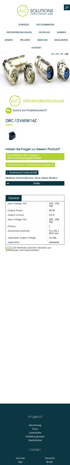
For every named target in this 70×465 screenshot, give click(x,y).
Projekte (25, 40)
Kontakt (36, 47)
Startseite (23, 24)
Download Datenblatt (23, 172)
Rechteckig (35, 425)
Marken (61, 32)
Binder (49, 462)
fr (62, 54)
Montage (44, 32)
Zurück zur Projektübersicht (30, 110)
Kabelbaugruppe (35, 436)
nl (53, 54)
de (67, 54)
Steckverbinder (45, 24)
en (57, 54)
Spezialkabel (35, 440)
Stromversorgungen (19, 32)
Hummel (20, 458)
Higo (20, 462)
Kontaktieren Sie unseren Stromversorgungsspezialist (24, 157)
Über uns (42, 40)
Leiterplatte (35, 432)
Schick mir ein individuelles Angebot (30, 164)
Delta (23, 183)
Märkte (9, 40)
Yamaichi (50, 458)
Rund (35, 429)
